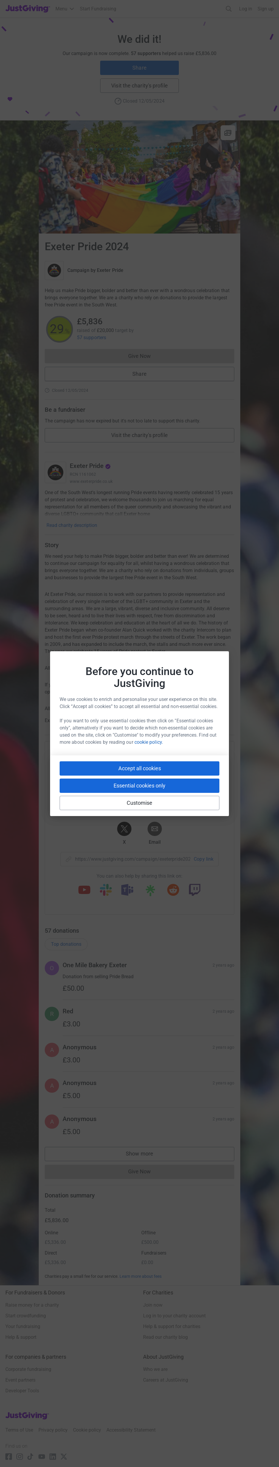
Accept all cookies (139, 768)
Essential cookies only (139, 785)
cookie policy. (148, 742)
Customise (140, 803)
